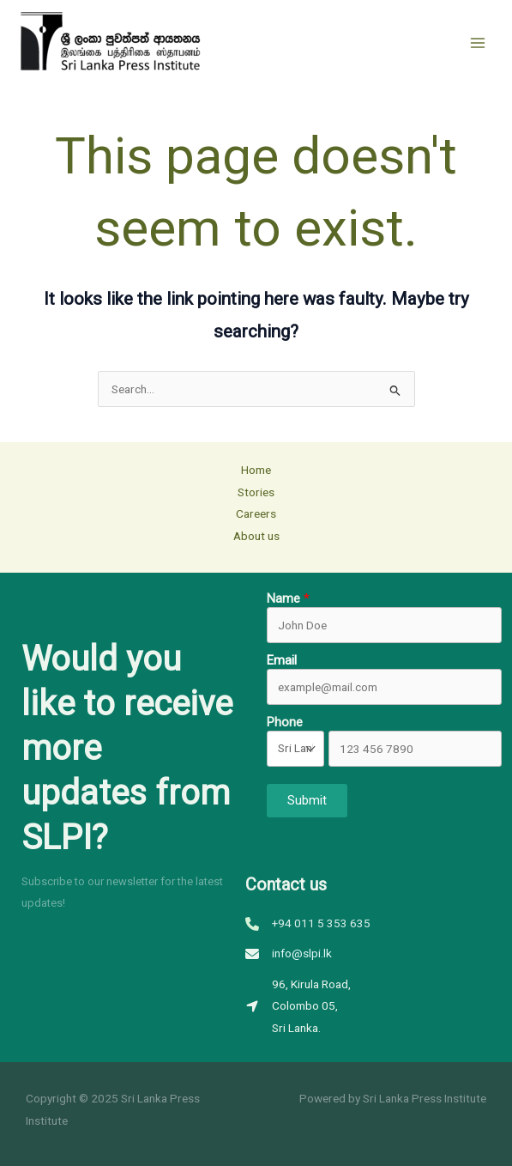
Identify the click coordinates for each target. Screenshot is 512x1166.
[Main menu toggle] (478, 42)
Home (256, 470)
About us (256, 536)
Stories (256, 492)
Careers (256, 513)
